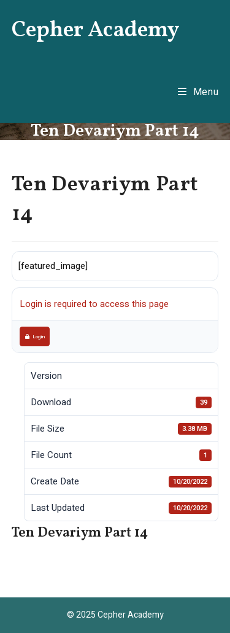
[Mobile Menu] (198, 92)
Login (35, 336)
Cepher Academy (96, 30)
